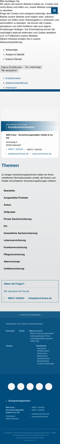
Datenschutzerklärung (17, 83)
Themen (9, 346)
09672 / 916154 (16, 298)
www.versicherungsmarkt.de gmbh (30, 438)
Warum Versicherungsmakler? (42, 333)
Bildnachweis (42, 356)
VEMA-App (34, 341)
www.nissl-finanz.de (40, 417)
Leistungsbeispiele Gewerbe (41, 338)
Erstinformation (13, 78)
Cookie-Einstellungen (45, 364)
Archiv (22, 331)
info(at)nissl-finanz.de (40, 298)
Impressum (11, 87)
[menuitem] (10, 336)
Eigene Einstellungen (11, 67)
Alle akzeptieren (9, 70)
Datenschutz (42, 353)
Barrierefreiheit (43, 361)
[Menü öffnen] (54, 10)
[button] (30, 190)
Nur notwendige (33, 67)
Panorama (10, 331)
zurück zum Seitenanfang (30, 315)
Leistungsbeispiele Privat (40, 336)
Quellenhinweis (43, 358)
